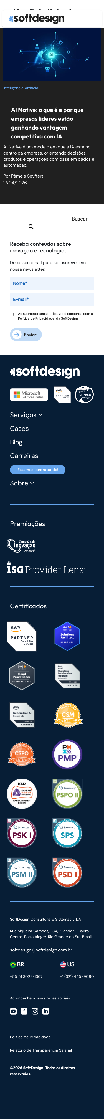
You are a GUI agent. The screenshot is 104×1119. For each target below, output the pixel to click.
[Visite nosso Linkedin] (45, 1010)
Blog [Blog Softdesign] (16, 442)
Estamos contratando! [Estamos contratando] (37, 469)
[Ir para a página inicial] (36, 19)
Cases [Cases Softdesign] (19, 428)
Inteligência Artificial (21, 87)
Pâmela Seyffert (27, 176)
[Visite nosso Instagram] (35, 1010)
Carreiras (24, 456)
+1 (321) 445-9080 (77, 976)
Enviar (30, 334)
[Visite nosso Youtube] (13, 1010)
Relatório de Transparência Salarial (41, 1050)
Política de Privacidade (37, 318)
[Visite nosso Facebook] (24, 1010)
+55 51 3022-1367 (26, 976)
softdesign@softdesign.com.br (41, 950)
